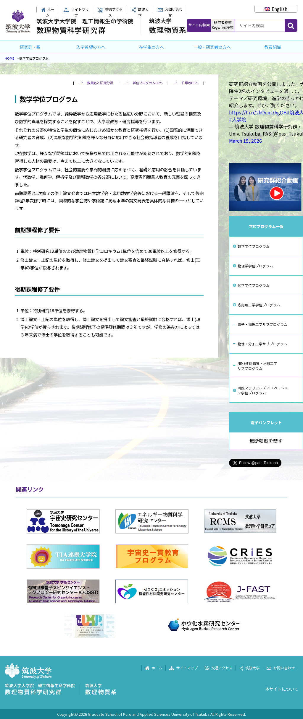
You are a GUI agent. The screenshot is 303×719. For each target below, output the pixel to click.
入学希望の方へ (90, 47)
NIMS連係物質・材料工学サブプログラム (257, 366)
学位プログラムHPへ (148, 82)
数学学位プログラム (254, 246)
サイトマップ (76, 12)
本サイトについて (281, 689)
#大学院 (237, 119)
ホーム (47, 12)
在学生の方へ (151, 47)
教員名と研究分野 (100, 82)
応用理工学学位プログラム (259, 304)
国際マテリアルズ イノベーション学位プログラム (263, 390)
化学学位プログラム (254, 285)
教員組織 (273, 47)
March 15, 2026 (245, 140)
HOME (9, 58)
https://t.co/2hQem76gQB (258, 112)
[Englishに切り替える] (276, 9)
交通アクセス (110, 12)
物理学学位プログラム (255, 265)
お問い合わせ (170, 12)
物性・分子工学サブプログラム (262, 343)
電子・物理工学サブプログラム (262, 324)
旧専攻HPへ (190, 82)
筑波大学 (249, 668)
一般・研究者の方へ (212, 47)
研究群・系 (30, 47)
